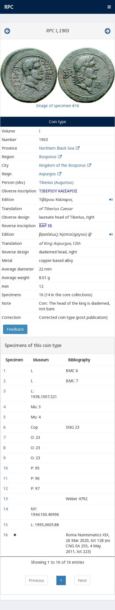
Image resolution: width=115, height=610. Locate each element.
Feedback (15, 329)
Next (82, 580)
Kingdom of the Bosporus (62, 165)
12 (6, 488)
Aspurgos (47, 173)
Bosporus (47, 156)
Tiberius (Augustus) (56, 182)
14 (6, 508)
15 (6, 524)
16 (6, 534)
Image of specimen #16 (57, 105)
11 (6, 478)
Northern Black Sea (56, 148)
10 (6, 468)
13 (6, 498)
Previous (36, 580)
